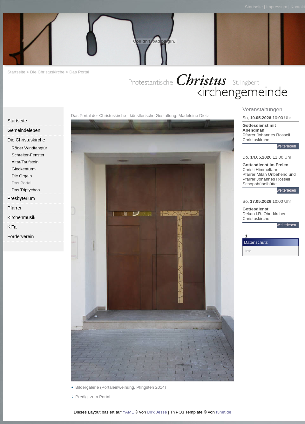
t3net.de (223, 412)
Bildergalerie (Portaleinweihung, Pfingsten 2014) (118, 387)
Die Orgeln (22, 176)
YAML (128, 412)
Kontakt (298, 6)
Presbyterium (21, 198)
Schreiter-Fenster (28, 155)
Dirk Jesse (157, 412)
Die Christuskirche (47, 72)
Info (248, 251)
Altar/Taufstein (25, 162)
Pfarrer (14, 207)
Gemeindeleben (23, 130)
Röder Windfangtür (29, 148)
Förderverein (20, 236)
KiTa (12, 226)
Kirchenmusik (21, 217)
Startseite (254, 6)
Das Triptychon (26, 190)
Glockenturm (24, 169)
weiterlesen (286, 146)
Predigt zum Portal (90, 396)
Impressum (276, 6)
